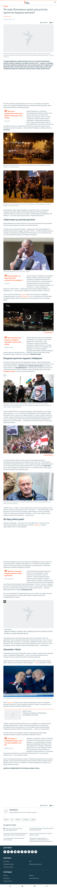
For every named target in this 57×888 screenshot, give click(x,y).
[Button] (44, 22)
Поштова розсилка (8, 867)
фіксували (23, 294)
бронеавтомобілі (25, 296)
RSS (30, 861)
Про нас (5, 875)
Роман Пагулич (7, 16)
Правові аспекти (7, 881)
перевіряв (37, 525)
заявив (37, 662)
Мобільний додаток (8, 864)
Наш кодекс (6, 878)
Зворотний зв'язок (34, 878)
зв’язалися (10, 702)
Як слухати (6, 861)
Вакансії (31, 875)
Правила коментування (35, 864)
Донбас (5, 6)
